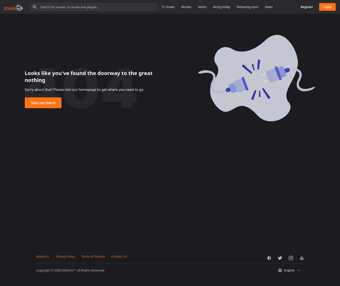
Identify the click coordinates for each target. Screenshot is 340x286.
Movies (186, 7)
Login (327, 7)
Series (202, 7)
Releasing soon (247, 7)
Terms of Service (93, 256)
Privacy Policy (65, 256)
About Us (42, 256)
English (289, 270)
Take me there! (43, 102)
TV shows (168, 7)
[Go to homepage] (13, 7)
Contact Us (119, 256)
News (269, 7)
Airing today (221, 7)
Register (307, 7)
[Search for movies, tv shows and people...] (93, 7)
